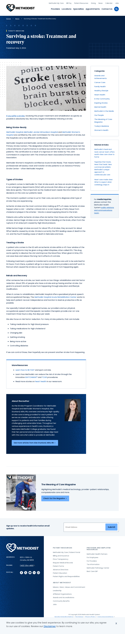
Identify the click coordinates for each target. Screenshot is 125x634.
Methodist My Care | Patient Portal (66, 552)
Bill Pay (68, 3)
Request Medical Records (63, 562)
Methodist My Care (56, 3)
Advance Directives (60, 569)
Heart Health (99, 94)
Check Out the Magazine (55, 498)
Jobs (117, 3)
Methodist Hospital (14, 131)
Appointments (93, 8)
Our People (99, 114)
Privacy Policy (90, 616)
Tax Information (93, 564)
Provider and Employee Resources (99, 548)
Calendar (108, 3)
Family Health (100, 86)
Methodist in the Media (104, 110)
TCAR (44, 376)
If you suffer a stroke (15, 115)
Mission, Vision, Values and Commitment (69, 586)
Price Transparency (60, 558)
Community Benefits (61, 600)
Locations (66, 8)
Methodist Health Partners (97, 553)
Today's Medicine (101, 125)
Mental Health (100, 106)
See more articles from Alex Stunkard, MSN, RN (35, 442)
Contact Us (107, 8)
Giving (93, 3)
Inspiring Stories (101, 102)
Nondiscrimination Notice (64, 616)
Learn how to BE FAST (25, 369)
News (100, 3)
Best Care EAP (92, 571)
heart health (40, 381)
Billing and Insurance (61, 555)
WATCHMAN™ (31, 376)
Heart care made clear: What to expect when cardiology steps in (103, 181)
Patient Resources (81, 3)
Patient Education (60, 572)
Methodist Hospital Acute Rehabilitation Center (55, 296)
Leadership (57, 590)
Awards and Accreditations (63, 597)
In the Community (102, 98)
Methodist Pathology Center (98, 567)
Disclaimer (79, 616)
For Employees (92, 557)
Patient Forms (58, 565)
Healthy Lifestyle (101, 90)
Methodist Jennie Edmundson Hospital (41, 131)
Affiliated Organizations (62, 593)
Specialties (78, 8)
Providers (55, 8)
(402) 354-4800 (27, 565)
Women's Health (101, 129)
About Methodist (62, 582)
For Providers (92, 560)
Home (8, 18)
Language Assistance (105, 616)
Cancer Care (99, 82)
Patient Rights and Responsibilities (66, 576)
